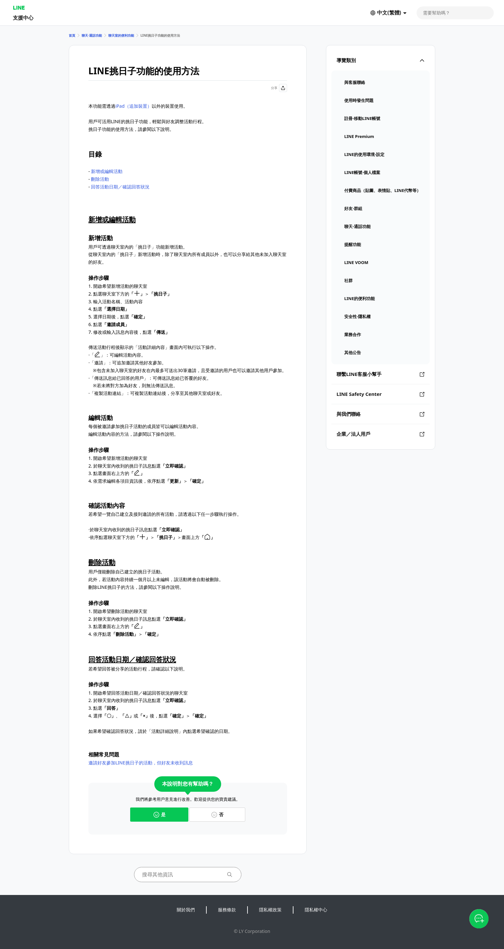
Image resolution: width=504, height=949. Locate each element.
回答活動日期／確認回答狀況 (120, 187)
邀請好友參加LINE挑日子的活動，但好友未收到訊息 (140, 763)
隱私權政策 (270, 910)
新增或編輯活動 (106, 171)
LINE (19, 7)
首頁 (72, 35)
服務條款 (227, 910)
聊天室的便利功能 (121, 35)
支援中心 (23, 17)
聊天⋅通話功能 (92, 35)
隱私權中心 (316, 910)
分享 (279, 88)
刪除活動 (100, 179)
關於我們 (186, 910)
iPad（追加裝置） (133, 106)
